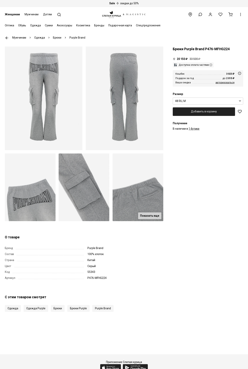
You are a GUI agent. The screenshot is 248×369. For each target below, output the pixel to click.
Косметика (83, 25)
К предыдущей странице (7, 38)
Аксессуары (64, 25)
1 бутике (194, 128)
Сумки (49, 25)
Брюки (58, 308)
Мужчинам (31, 14)
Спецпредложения (148, 25)
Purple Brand (103, 308)
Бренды (99, 25)
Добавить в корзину (204, 111)
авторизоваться (225, 82)
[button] (200, 14)
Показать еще (149, 215)
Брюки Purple (78, 308)
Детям (47, 14)
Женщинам (12, 14)
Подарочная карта (120, 25)
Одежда (35, 25)
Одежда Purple (35, 308)
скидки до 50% (124, 3)
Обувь (22, 25)
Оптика (9, 25)
